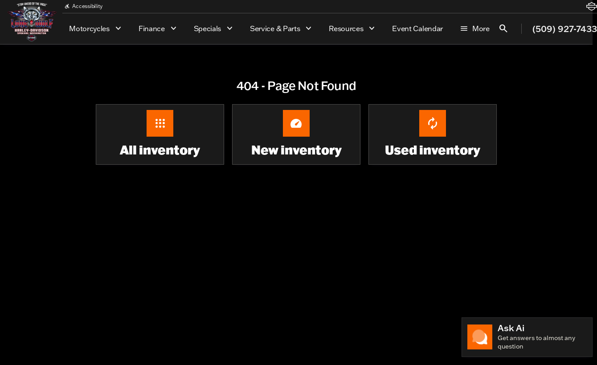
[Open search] (503, 28)
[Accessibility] (83, 6)
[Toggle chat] (527, 337)
